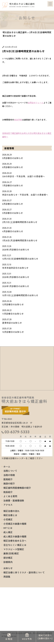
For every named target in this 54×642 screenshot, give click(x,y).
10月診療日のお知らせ (27, 330)
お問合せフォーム (36, 102)
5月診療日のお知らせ (27, 211)
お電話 (9, 638)
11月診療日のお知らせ (27, 311)
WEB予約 (18, 119)
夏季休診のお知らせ (27, 321)
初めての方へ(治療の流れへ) (45, 637)
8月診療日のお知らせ (27, 165)
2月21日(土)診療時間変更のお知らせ (27, 220)
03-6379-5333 (17, 432)
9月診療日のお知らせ (27, 156)
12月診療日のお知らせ (27, 302)
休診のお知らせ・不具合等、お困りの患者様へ (27, 192)
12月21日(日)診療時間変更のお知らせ (27, 257)
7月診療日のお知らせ (27, 183)
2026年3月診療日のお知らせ (27, 247)
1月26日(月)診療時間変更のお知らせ (27, 238)
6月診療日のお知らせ (27, 202)
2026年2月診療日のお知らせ (27, 275)
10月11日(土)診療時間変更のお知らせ (27, 293)
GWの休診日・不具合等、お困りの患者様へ (27, 174)
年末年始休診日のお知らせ (27, 266)
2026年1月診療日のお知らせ (27, 284)
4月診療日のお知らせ (27, 229)
